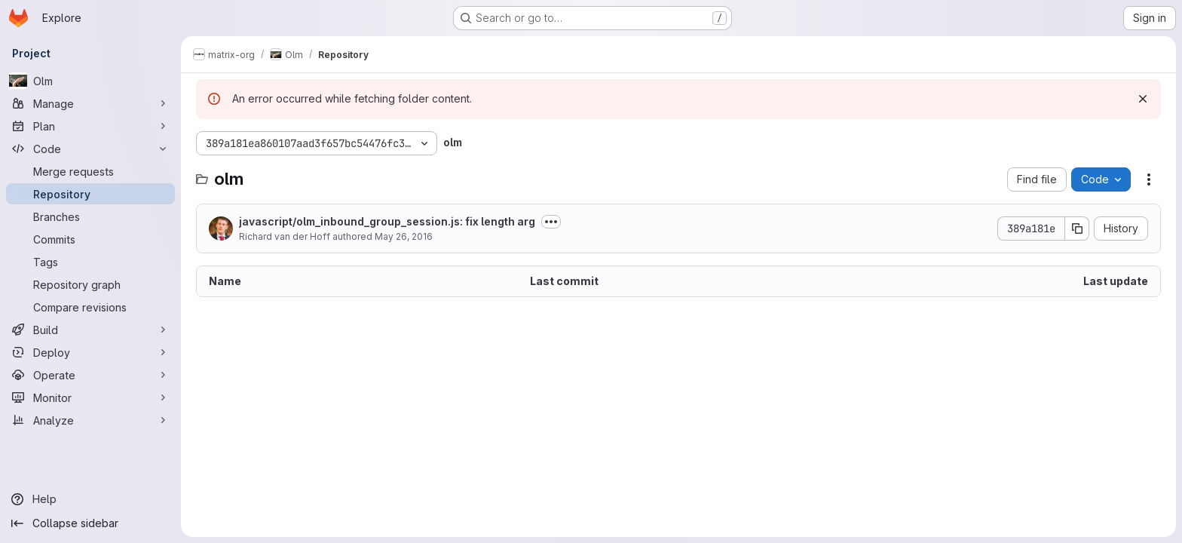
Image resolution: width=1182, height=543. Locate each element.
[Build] (90, 329)
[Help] (90, 499)
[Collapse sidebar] (90, 523)
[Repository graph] (90, 284)
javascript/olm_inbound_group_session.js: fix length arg (387, 221)
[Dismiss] (1143, 99)
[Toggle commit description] (551, 222)
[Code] (90, 148)
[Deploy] (90, 352)
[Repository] (90, 193)
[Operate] (90, 374)
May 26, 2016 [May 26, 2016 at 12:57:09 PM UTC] (404, 236)
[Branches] (90, 216)
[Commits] (90, 239)
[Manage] (90, 103)
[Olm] (90, 80)
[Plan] (90, 126)
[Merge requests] (90, 171)
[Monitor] (90, 397)
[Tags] (90, 261)
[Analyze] (90, 420)
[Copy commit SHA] (1077, 228)
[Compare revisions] (90, 307)
